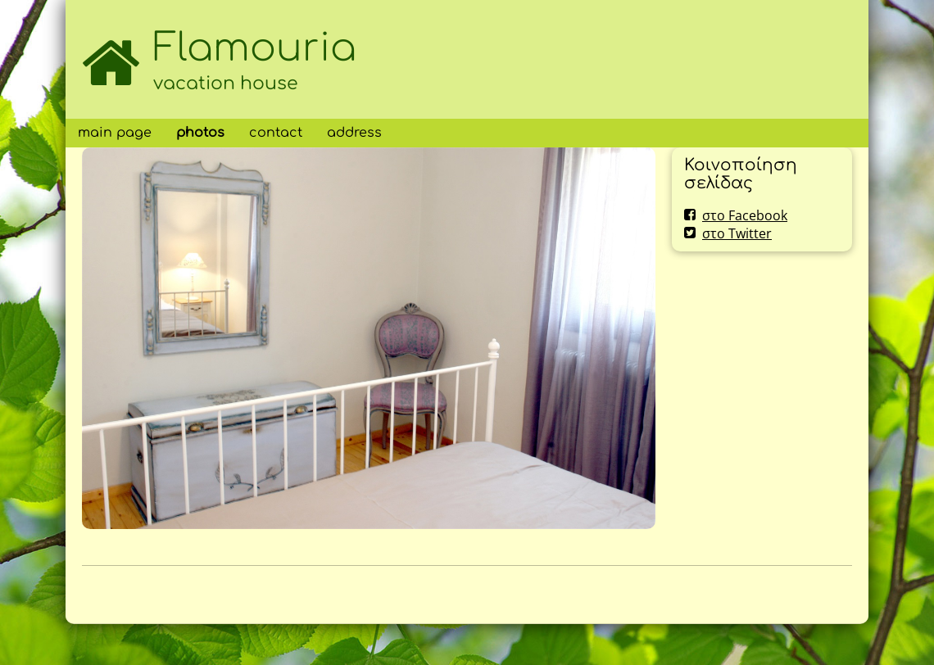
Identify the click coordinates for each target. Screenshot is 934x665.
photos (200, 132)
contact (275, 132)
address (354, 132)
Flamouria (254, 48)
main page (115, 132)
